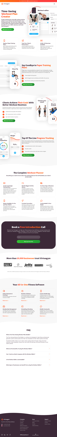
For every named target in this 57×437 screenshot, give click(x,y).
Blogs (33, 422)
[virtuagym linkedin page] (5, 434)
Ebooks (33, 424)
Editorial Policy (35, 425)
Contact (46, 422)
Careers (21, 422)
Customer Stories (35, 420)
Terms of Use (22, 430)
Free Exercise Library (24, 427)
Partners (21, 424)
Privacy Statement (23, 428)
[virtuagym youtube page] (8, 434)
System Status (47, 424)
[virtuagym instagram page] (2, 434)
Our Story (22, 420)
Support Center (48, 420)
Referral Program (23, 425)
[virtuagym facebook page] (10, 434)
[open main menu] (54, 4)
